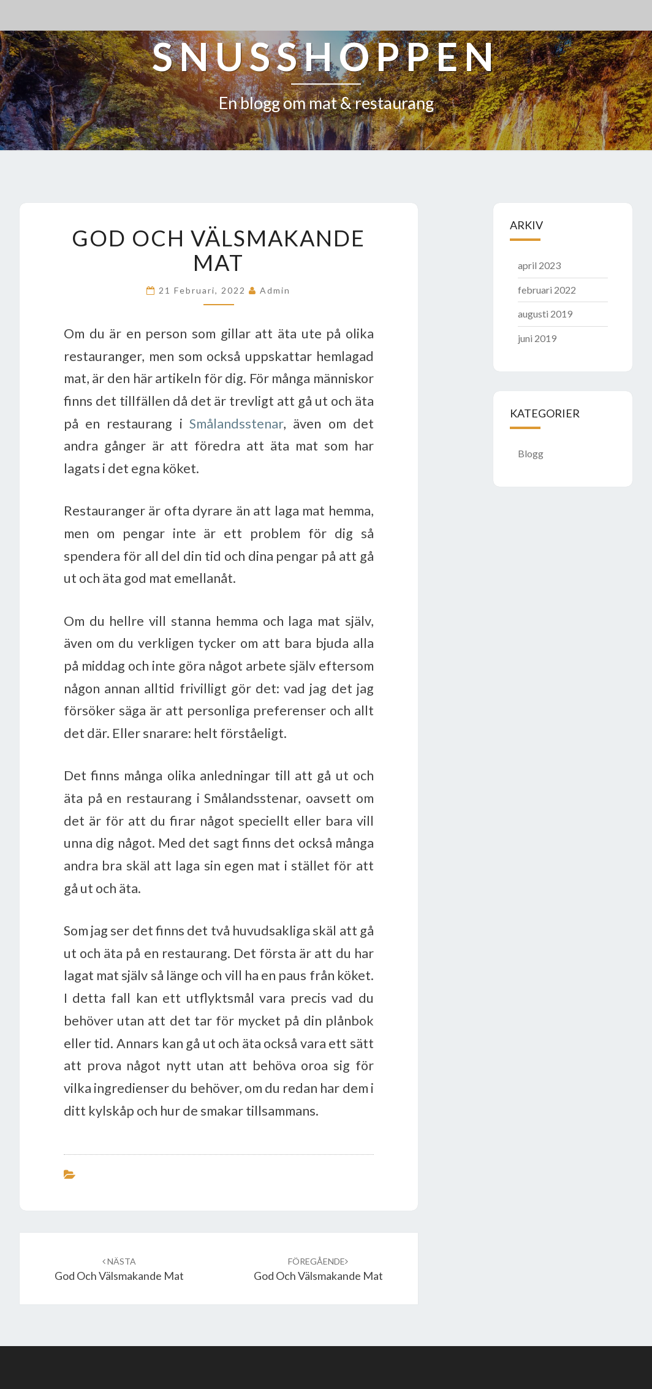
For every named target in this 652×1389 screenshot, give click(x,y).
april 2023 (539, 265)
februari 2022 (547, 289)
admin (275, 290)
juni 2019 (537, 338)
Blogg (531, 453)
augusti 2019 (545, 313)
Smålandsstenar (236, 424)
